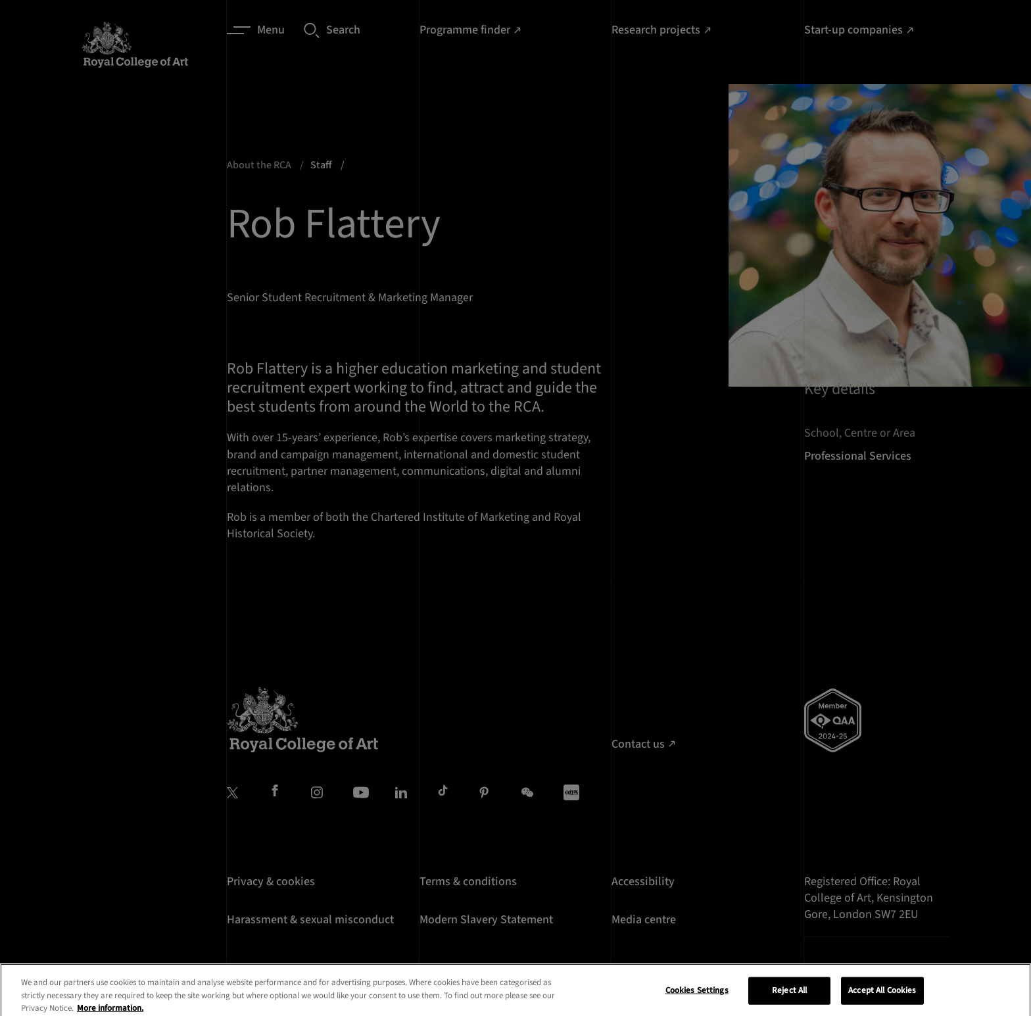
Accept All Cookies (882, 999)
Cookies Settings (697, 999)
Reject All (789, 999)
